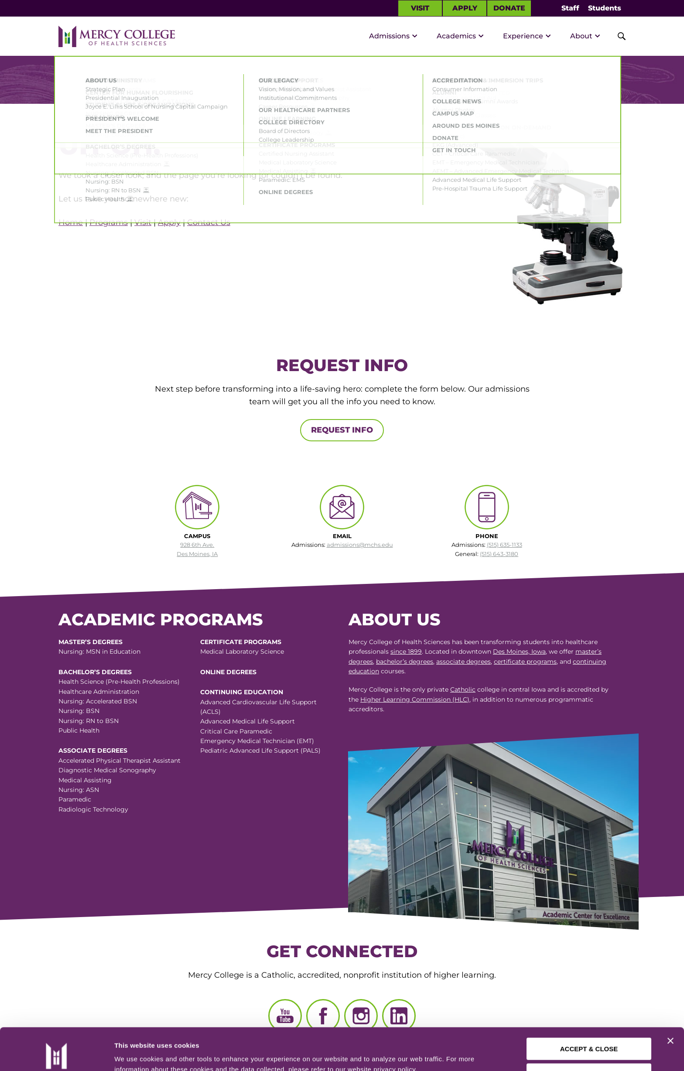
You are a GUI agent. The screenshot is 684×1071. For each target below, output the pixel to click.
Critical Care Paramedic (236, 731)
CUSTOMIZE (589, 1034)
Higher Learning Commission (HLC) (414, 699)
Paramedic (74, 799)
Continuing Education (241, 692)
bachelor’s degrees (404, 661)
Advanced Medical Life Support (247, 721)
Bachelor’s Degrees (95, 672)
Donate (509, 8)
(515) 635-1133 (504, 544)
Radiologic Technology (93, 809)
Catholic (462, 689)
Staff (570, 8)
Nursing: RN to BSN (88, 721)
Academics (456, 36)
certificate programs (525, 661)
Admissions (389, 36)
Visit (420, 8)
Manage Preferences (146, 1053)
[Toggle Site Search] (617, 36)
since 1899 (406, 651)
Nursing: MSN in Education (99, 651)
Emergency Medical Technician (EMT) (257, 741)
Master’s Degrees (90, 642)
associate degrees (463, 661)
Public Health (78, 730)
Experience (523, 36)
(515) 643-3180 (499, 553)
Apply (464, 8)
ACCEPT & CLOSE (589, 1009)
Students (604, 8)
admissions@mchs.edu (360, 544)
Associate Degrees (92, 750)
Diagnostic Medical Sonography (107, 770)
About (581, 36)
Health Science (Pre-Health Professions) (119, 682)
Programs (108, 222)
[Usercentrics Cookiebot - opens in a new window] (56, 1054)
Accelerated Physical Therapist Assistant (119, 760)
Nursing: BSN (78, 711)
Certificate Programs (240, 642)
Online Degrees (228, 672)
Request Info (342, 430)
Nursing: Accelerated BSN (97, 701)
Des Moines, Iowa (519, 651)
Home (70, 222)
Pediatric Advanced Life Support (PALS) (260, 750)
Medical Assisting (85, 780)
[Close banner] (670, 1001)
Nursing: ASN (78, 790)
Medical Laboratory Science (242, 651)
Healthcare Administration (98, 692)
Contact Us (208, 222)
